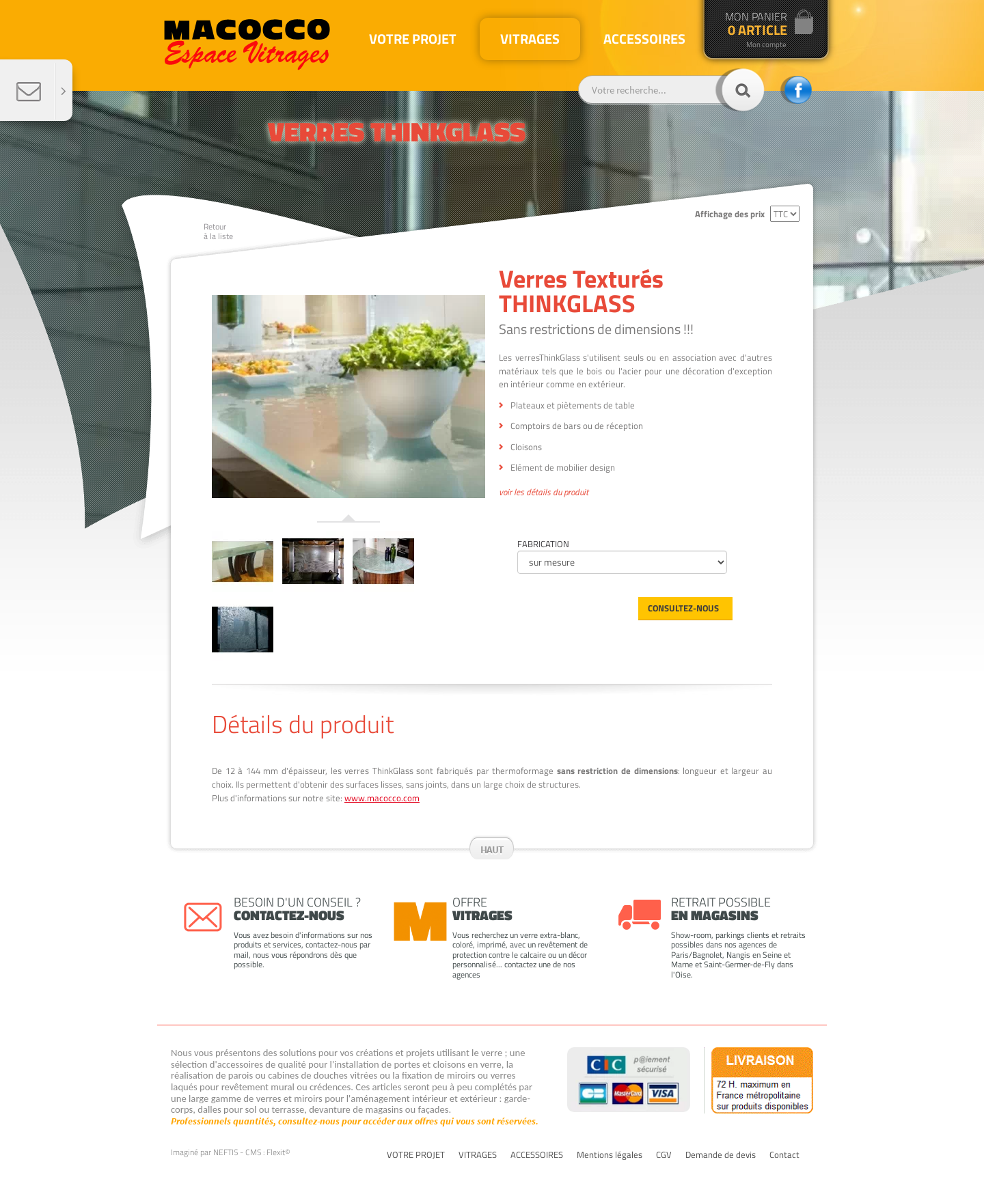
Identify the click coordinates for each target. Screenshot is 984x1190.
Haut (492, 849)
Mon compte (766, 44)
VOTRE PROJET (416, 1155)
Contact (784, 1155)
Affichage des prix (730, 214)
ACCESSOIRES (536, 1155)
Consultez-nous (683, 608)
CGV (664, 1155)
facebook (796, 90)
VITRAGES (478, 1155)
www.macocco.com (382, 798)
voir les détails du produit (543, 492)
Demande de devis (720, 1155)
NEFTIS (225, 1152)
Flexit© (278, 1152)
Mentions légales (609, 1155)
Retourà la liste (218, 231)
